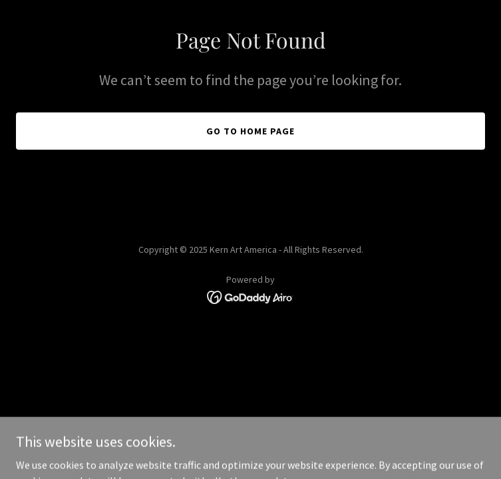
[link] (250, 296)
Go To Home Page (250, 131)
